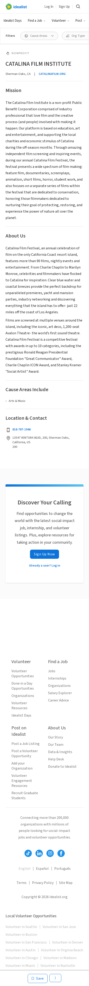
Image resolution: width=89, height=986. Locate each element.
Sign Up (64, 6)
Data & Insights (60, 751)
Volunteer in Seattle (21, 926)
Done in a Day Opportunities (22, 686)
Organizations (22, 695)
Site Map (66, 882)
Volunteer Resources (19, 706)
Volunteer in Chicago (21, 957)
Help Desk (56, 759)
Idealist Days (12, 20)
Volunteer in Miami (20, 965)
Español (42, 868)
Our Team (55, 744)
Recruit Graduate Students (24, 796)
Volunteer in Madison (59, 957)
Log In (48, 6)
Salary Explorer (60, 693)
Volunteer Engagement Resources (21, 780)
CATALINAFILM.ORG (52, 74)
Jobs (51, 671)
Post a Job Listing (25, 743)
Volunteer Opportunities (22, 674)
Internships (57, 678)
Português (62, 868)
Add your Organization (21, 766)
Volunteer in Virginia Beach (62, 950)
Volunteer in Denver (67, 942)
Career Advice (58, 700)
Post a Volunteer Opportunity (24, 754)
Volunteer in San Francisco (26, 942)
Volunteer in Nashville (57, 965)
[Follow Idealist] (28, 853)
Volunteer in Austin (20, 950)
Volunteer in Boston (21, 934)
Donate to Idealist (62, 766)
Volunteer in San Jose (59, 926)
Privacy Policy (43, 882)
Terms (21, 882)
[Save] (38, 978)
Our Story (55, 737)
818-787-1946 (21, 429)
